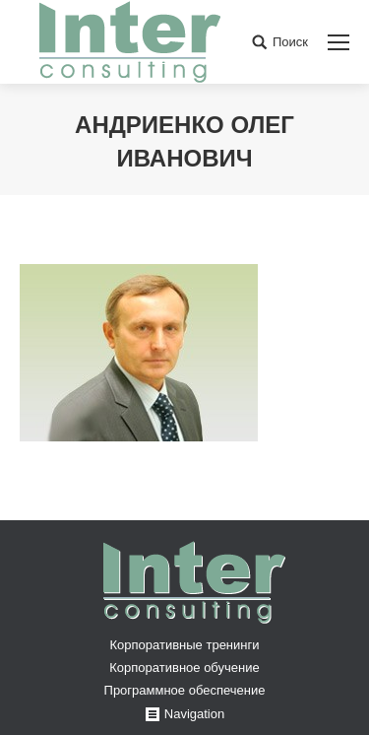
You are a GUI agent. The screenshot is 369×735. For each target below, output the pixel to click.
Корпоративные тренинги (184, 644)
